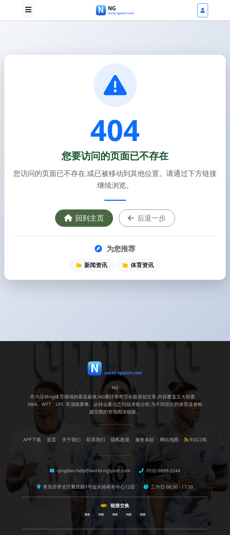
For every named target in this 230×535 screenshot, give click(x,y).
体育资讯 (138, 265)
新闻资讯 (91, 265)
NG (87, 514)
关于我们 (71, 440)
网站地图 (169, 440)
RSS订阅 (195, 440)
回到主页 (84, 218)
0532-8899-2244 (162, 471)
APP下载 (32, 440)
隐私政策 (120, 440)
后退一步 (147, 218)
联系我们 (95, 440)
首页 (51, 440)
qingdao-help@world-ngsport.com (93, 471)
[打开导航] (28, 10)
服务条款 (144, 440)
